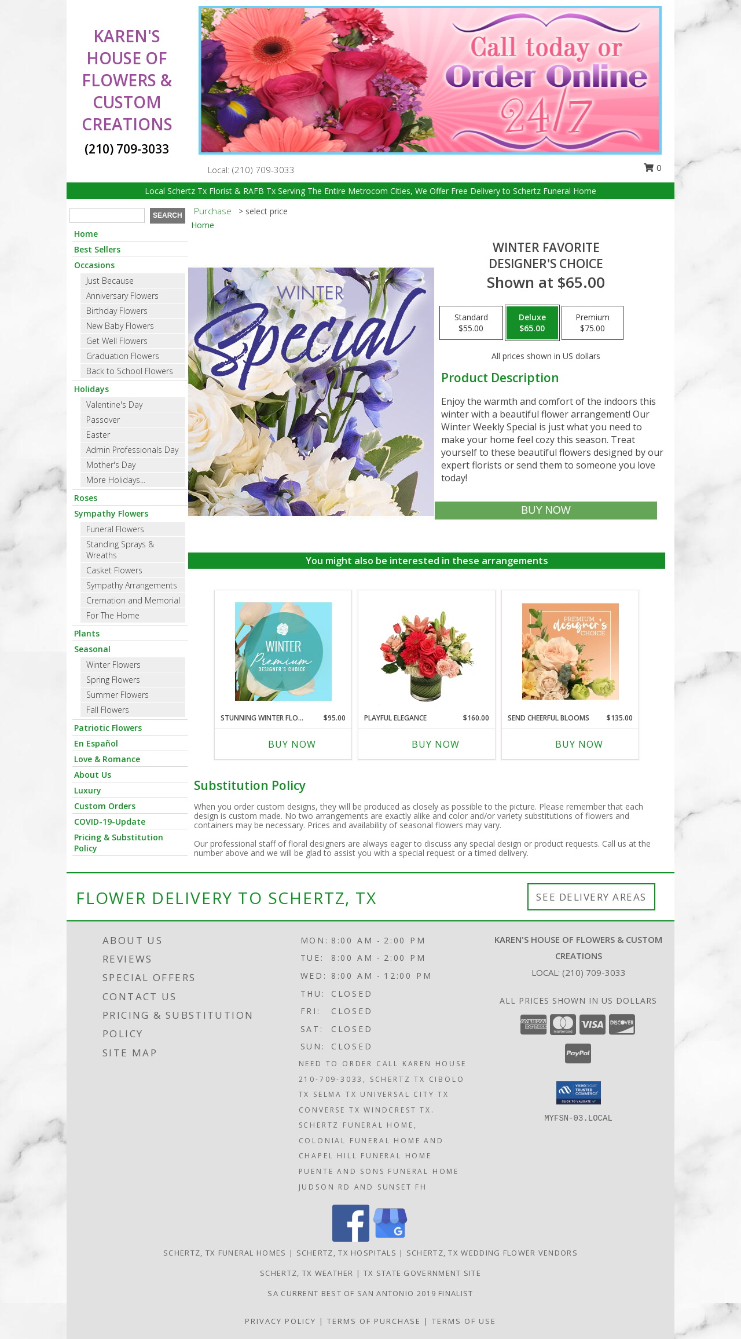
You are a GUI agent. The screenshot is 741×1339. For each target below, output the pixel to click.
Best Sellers (97, 249)
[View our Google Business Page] (390, 1238)
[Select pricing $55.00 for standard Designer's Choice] (471, 323)
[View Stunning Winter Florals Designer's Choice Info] (283, 651)
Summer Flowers (117, 694)
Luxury (87, 790)
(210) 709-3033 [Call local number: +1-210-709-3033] (263, 169)
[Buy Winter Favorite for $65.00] (545, 510)
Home (86, 233)
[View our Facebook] (350, 1238)
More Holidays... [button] (115, 479)
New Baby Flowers (120, 325)
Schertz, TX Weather (307, 1273)
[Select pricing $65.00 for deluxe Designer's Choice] (532, 323)
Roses (85, 497)
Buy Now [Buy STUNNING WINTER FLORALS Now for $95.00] (292, 744)
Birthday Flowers (117, 310)
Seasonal (92, 648)
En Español (96, 743)
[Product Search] (107, 215)
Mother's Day (110, 464)
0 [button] (652, 167)
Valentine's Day (114, 404)
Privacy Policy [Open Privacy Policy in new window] (280, 1321)
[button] (578, 1092)
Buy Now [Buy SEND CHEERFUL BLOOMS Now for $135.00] (579, 744)
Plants (87, 633)
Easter (98, 434)
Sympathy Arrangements (131, 585)
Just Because (110, 280)
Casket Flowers (114, 570)
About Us (92, 774)
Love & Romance (107, 758)
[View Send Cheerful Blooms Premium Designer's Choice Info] (570, 651)
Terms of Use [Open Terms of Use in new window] (464, 1321)
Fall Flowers (107, 709)
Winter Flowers (113, 664)
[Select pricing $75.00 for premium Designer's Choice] (592, 323)
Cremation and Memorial (133, 600)
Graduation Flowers (122, 355)
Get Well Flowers (117, 340)
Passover (103, 419)
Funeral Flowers (115, 529)
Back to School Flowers (129, 370)
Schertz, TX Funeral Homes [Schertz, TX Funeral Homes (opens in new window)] (225, 1252)
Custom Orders (104, 805)
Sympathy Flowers (111, 513)
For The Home (113, 615)
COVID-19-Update (109, 821)
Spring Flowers (113, 679)
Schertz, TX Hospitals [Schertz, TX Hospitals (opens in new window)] (346, 1252)
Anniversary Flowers (122, 295)
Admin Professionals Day (132, 449)
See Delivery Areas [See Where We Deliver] (591, 896)
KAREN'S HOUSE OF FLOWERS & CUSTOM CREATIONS (127, 80)
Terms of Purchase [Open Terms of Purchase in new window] (374, 1321)
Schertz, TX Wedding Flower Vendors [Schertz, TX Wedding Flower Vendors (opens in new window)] (492, 1252)
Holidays (91, 388)
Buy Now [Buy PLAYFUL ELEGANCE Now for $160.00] (436, 744)
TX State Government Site (422, 1273)
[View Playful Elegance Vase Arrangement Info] (427, 651)
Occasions (94, 264)
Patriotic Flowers (108, 727)
